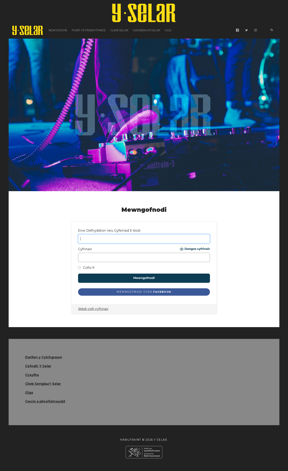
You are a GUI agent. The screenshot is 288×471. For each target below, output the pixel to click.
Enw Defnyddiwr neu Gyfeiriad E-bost (109, 231)
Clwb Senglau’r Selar (43, 384)
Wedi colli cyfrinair (93, 309)
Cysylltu (32, 375)
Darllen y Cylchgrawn (43, 357)
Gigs (168, 30)
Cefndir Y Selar (38, 366)
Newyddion (58, 30)
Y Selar (160, 439)
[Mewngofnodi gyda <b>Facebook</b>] (144, 292)
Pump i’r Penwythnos (89, 30)
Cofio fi (86, 268)
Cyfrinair (85, 249)
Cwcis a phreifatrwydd (45, 401)
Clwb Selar (119, 30)
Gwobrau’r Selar (146, 30)
